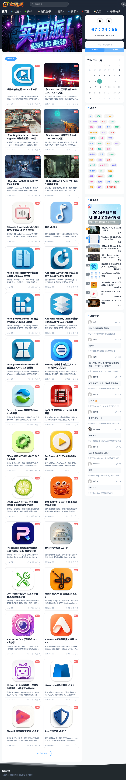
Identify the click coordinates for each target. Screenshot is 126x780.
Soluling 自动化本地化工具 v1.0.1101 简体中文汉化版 (61, 366)
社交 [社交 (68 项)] (101, 170)
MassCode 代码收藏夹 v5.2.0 (59, 685)
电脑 (15, 11)
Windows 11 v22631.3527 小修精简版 (111, 238)
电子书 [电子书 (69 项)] (92, 165)
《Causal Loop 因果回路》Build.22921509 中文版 (61, 91)
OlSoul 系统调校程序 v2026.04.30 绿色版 (23, 458)
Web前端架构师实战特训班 (110, 274)
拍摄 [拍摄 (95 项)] (100, 149)
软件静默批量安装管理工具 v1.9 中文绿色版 (111, 265)
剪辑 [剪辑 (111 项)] (91, 127)
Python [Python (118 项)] (109, 116)
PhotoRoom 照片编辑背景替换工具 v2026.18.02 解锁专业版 (22, 549)
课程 (85, 11)
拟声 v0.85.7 (51, 226)
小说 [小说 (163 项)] (101, 138)
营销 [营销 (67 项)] (91, 181)
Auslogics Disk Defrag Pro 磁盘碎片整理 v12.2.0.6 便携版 (22, 320)
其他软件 (117, 269)
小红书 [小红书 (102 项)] (92, 138)
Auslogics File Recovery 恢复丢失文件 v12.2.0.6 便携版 (22, 274)
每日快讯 (113, 11)
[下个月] (120, 60)
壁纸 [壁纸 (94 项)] (103, 132)
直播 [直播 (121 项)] (114, 165)
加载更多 (42, 753)
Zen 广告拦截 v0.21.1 (55, 731)
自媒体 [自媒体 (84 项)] (100, 176)
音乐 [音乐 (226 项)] (100, 187)
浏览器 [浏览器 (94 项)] (111, 154)
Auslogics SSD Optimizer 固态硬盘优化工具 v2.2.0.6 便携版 (61, 274)
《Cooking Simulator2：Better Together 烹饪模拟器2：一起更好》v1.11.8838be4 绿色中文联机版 (22, 140)
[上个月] (115, 60)
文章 (97, 11)
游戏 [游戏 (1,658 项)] (91, 160)
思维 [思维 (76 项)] (117, 143)
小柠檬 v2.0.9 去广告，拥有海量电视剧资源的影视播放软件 (22, 503)
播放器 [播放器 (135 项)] (92, 154)
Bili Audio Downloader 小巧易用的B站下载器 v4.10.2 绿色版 (23, 228)
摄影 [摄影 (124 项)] (108, 149)
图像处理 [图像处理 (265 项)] (93, 132)
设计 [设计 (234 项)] (108, 181)
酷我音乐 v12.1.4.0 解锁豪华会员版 (107, 441)
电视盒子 (44, 11)
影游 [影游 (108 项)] (100, 143)
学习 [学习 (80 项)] (112, 132)
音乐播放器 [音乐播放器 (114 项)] (111, 187)
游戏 (59, 11)
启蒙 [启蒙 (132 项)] (117, 127)
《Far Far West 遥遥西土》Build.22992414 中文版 (61, 137)
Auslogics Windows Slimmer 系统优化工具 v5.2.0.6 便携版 (22, 366)
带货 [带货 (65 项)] (110, 138)
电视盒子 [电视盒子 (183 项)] (103, 165)
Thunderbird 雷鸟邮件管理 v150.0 (107, 458)
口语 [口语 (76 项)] (108, 127)
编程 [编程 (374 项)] (91, 176)
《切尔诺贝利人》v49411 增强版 (111, 229)
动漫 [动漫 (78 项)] (100, 127)
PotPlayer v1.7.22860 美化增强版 (60, 458)
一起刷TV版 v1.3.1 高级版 (110, 292)
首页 (4, 11)
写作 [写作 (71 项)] (112, 121)
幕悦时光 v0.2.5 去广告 (56, 547)
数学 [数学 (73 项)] (101, 154)
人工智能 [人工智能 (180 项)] (93, 121)
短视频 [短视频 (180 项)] (92, 170)
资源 (72, 11)
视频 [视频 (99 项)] (100, 181)
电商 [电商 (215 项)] (108, 160)
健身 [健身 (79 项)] (103, 121)
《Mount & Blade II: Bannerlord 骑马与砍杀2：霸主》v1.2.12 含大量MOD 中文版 (111, 247)
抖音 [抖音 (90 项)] (91, 149)
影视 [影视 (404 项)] (108, 143)
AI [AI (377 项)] (90, 116)
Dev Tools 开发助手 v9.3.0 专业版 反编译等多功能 (22, 595)
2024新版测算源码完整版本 (104, 333)
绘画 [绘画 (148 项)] (110, 170)
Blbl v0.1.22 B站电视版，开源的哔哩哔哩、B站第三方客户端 (22, 687)
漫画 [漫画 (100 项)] (100, 160)
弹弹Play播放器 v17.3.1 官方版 (22, 89)
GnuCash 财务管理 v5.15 (103, 493)
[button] (123, 4)
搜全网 (114, 49)
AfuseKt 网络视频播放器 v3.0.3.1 (23, 731)
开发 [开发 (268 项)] (91, 143)
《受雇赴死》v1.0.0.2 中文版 (111, 301)
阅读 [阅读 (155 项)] (91, 187)
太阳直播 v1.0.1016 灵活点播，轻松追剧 (111, 283)
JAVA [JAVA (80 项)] (98, 116)
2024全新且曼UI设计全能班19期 (102, 222)
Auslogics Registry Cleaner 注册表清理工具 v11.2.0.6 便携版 (61, 320)
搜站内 (95, 49)
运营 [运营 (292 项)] (117, 181)
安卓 (28, 11)
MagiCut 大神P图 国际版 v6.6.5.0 (61, 595)
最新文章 (11, 58)
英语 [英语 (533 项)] (110, 176)
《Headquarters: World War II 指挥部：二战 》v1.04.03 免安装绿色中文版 (110, 256)
